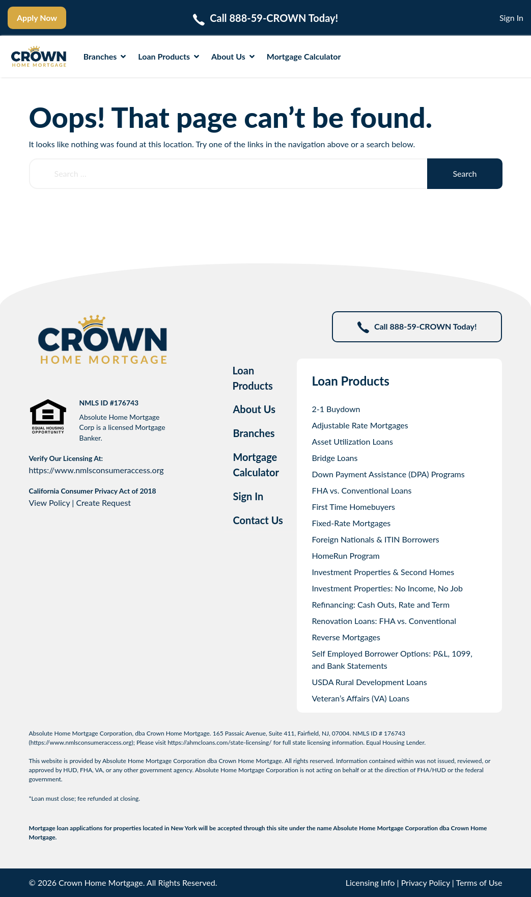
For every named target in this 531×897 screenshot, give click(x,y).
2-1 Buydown (336, 409)
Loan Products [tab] (252, 378)
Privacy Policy (425, 882)
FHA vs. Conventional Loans (361, 490)
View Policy (49, 502)
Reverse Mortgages (346, 637)
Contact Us (258, 520)
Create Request (103, 502)
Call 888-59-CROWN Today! (417, 327)
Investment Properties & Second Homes (383, 572)
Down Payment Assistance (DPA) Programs (388, 474)
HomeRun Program (345, 555)
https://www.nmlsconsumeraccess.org (96, 470)
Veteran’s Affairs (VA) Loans (360, 698)
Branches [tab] (253, 433)
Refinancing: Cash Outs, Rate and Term (381, 604)
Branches (104, 56)
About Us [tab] (254, 409)
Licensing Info (370, 882)
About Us (233, 56)
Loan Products (168, 56)
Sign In (511, 17)
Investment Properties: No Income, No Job (387, 588)
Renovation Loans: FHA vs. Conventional (384, 621)
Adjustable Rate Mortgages (360, 425)
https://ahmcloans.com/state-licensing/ (219, 742)
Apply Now (37, 17)
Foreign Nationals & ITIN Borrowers (375, 539)
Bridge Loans (334, 458)
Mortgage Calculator (304, 56)
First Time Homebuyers (353, 506)
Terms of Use (479, 882)
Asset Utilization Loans (352, 441)
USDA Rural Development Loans (369, 682)
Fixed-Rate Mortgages (351, 523)
